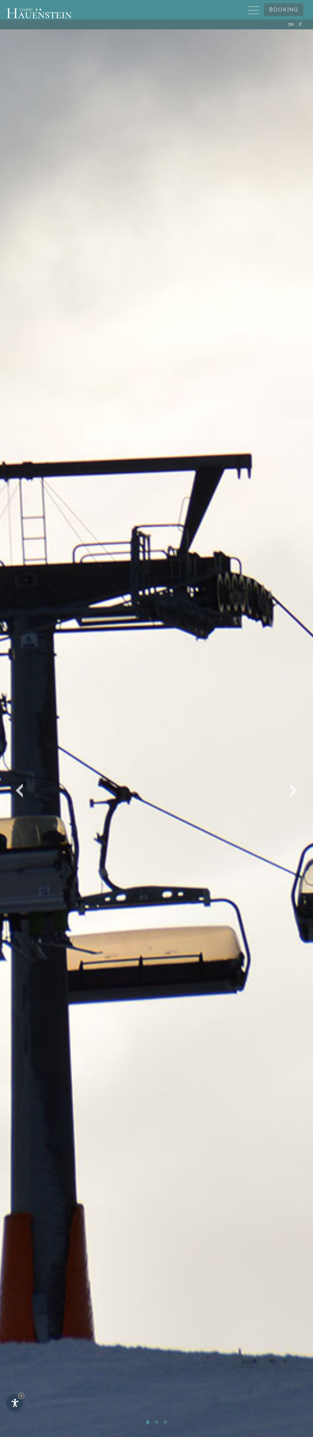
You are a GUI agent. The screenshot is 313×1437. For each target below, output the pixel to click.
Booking (283, 10)
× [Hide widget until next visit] (21, 1395)
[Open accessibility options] (15, 1403)
